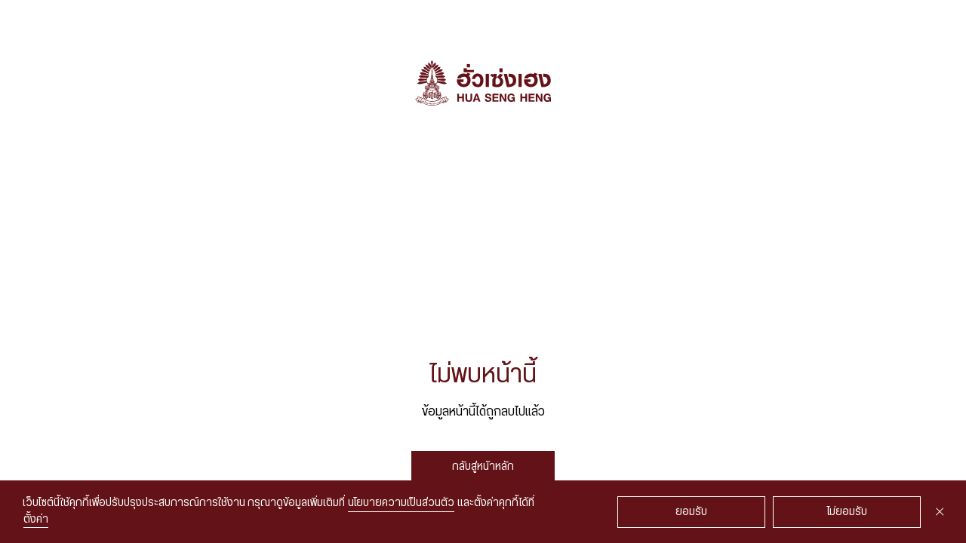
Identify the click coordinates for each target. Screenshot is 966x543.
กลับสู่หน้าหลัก (483, 467)
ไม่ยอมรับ (847, 512)
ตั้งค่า (35, 519)
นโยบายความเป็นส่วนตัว (401, 503)
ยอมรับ (691, 512)
